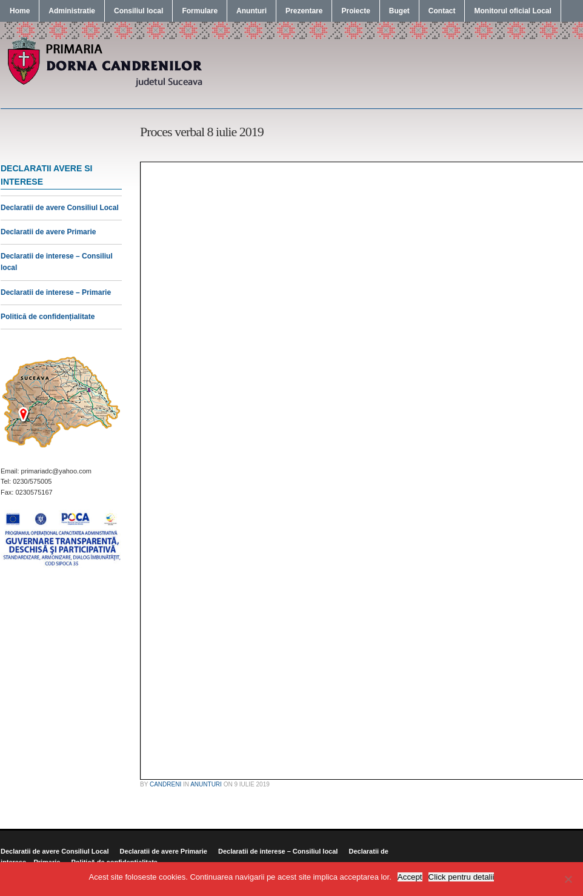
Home (20, 11)
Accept (410, 876)
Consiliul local (138, 11)
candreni (165, 784)
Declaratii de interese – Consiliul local (278, 851)
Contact (442, 11)
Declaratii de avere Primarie (48, 232)
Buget (399, 11)
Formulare (200, 11)
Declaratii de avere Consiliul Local (60, 207)
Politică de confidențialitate (48, 316)
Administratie (71, 11)
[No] (568, 879)
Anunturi (251, 11)
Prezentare (303, 11)
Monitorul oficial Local (512, 11)
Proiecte (355, 11)
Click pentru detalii (461, 876)
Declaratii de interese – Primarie (56, 292)
